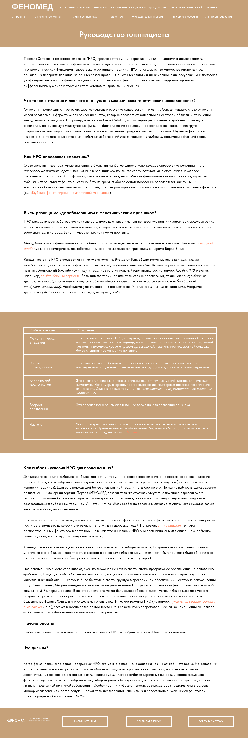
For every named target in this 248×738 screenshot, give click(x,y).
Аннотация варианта (218, 16)
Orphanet (132, 432)
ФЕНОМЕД (32, 6)
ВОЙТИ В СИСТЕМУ (211, 721)
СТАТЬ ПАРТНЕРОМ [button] (149, 721)
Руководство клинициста (147, 16)
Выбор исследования (185, 16)
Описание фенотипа (48, 16)
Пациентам (115, 16)
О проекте (18, 16)
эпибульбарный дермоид (60, 276)
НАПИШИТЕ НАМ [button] (85, 721)
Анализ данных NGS (85, 16)
